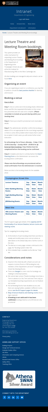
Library (4, 357)
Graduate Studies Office (9, 350)
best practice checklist (26, 90)
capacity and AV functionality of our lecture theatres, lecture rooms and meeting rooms (23, 224)
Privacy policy (6, 336)
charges (17, 271)
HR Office (5, 352)
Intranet (24, 11)
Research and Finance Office (10, 359)
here (10, 79)
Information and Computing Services (13, 355)
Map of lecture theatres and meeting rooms (23, 293)
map (13, 325)
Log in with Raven (24, 19)
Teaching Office (7, 364)
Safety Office (6, 362)
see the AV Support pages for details (25, 290)
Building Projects (7, 345)
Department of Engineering (24, 15)
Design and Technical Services (11, 348)
